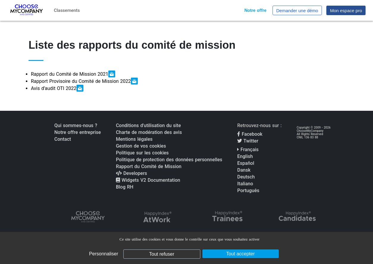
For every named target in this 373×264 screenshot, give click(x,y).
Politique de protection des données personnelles (169, 159)
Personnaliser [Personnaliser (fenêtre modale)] (103, 253)
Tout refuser (161, 254)
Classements (67, 10)
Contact (62, 139)
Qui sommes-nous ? (75, 125)
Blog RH (124, 187)
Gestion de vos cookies (141, 146)
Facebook (249, 134)
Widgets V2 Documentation (148, 180)
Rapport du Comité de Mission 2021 (73, 74)
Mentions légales (134, 139)
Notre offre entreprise (77, 132)
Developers (131, 173)
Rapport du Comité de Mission (149, 166)
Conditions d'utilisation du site (148, 125)
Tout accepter (240, 253)
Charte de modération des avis (149, 132)
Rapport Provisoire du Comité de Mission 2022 (84, 81)
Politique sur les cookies (142, 153)
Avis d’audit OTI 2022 (57, 88)
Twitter (247, 141)
